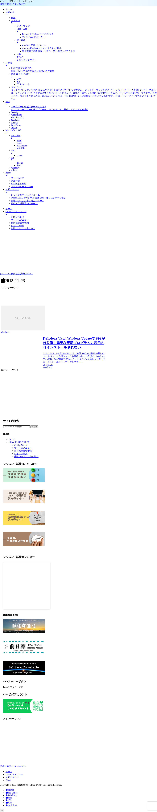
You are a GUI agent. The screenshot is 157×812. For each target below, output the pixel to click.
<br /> (26, 585)
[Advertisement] (78, 251)
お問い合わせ (20, 445)
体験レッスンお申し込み (26, 456)
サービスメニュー (23, 448)
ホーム (12, 439)
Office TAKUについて (19, 442)
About (8, 780)
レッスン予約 (20, 453)
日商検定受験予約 (23, 451)
